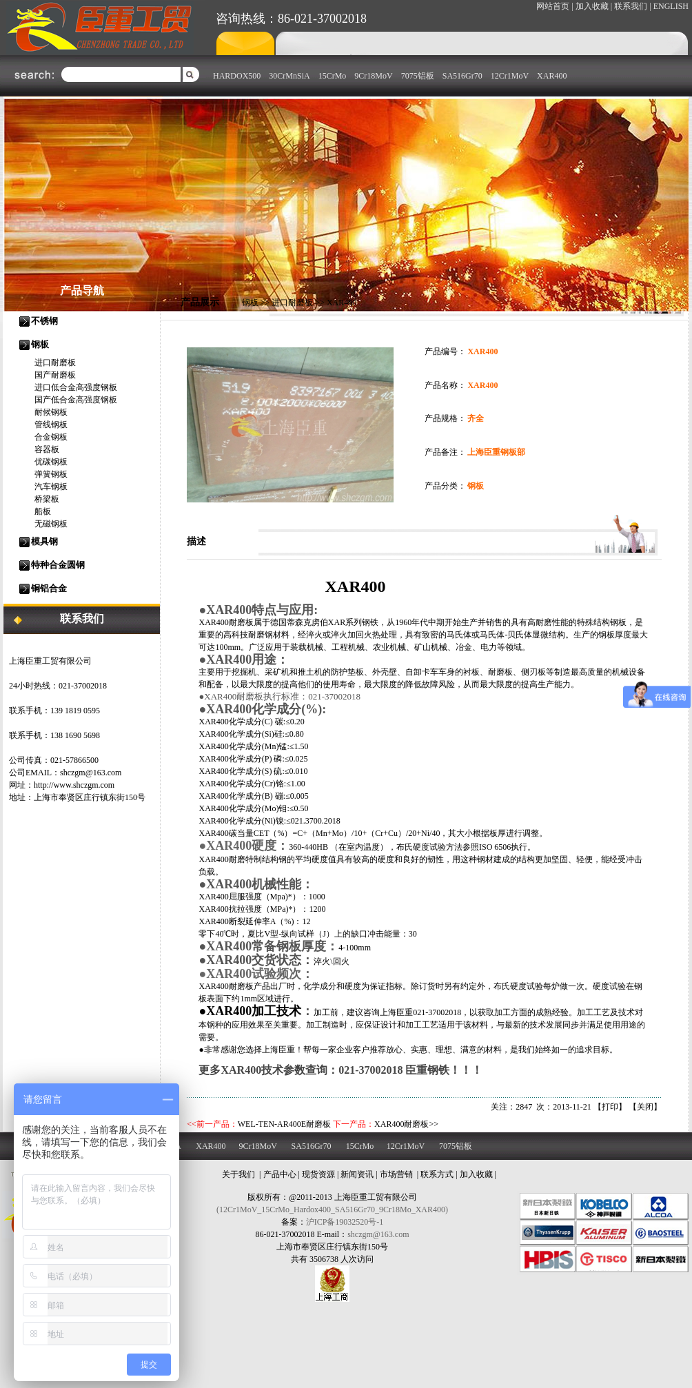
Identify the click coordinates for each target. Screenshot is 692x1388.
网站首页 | (554, 6)
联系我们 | (632, 6)
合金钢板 (51, 437)
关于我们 (238, 1174)
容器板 (46, 449)
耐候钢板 (51, 412)
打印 (610, 1107)
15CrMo (332, 76)
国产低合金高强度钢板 (75, 400)
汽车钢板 (51, 486)
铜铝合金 (49, 588)
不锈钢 (44, 321)
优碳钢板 (51, 462)
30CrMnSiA (289, 76)
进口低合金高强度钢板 (75, 387)
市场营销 (396, 1174)
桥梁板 (46, 499)
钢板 (40, 344)
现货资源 (318, 1174)
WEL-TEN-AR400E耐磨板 (284, 1124)
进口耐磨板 (55, 362)
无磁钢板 (51, 524)
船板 (42, 511)
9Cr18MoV (373, 76)
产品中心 (279, 1174)
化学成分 (245, 734)
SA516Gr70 (462, 76)
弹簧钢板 (51, 474)
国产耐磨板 (55, 375)
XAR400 (552, 76)
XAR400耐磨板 (401, 1124)
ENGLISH (671, 6)
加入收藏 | (594, 6)
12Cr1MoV (510, 76)
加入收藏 (476, 1174)
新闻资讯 (357, 1174)
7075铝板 (417, 76)
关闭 (645, 1107)
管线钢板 (51, 424)
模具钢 (44, 541)
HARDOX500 (237, 76)
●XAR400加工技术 (250, 1011)
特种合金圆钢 (58, 565)
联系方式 (437, 1174)
